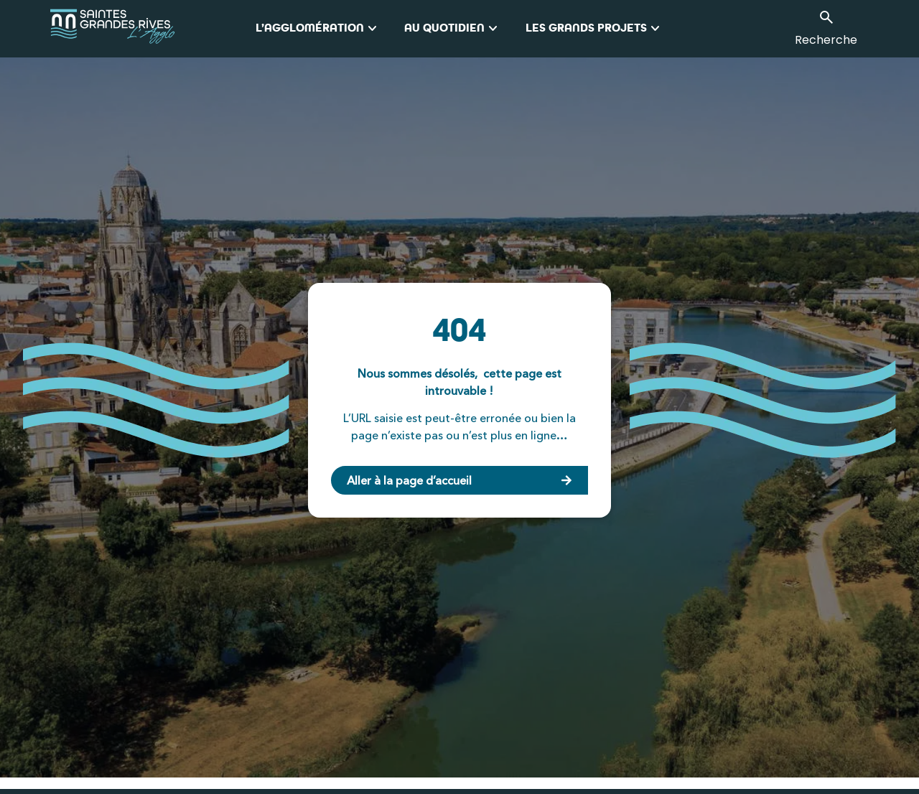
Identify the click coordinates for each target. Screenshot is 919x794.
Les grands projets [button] (595, 28)
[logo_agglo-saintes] (152, 29)
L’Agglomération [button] (318, 28)
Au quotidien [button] (453, 28)
